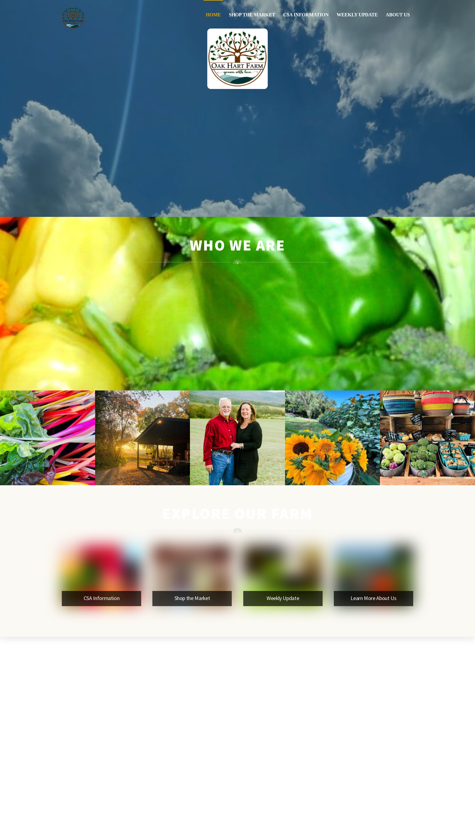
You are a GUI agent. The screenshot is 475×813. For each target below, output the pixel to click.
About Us (398, 14)
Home (213, 14)
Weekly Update (357, 14)
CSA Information (306, 14)
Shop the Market (252, 14)
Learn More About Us (373, 598)
